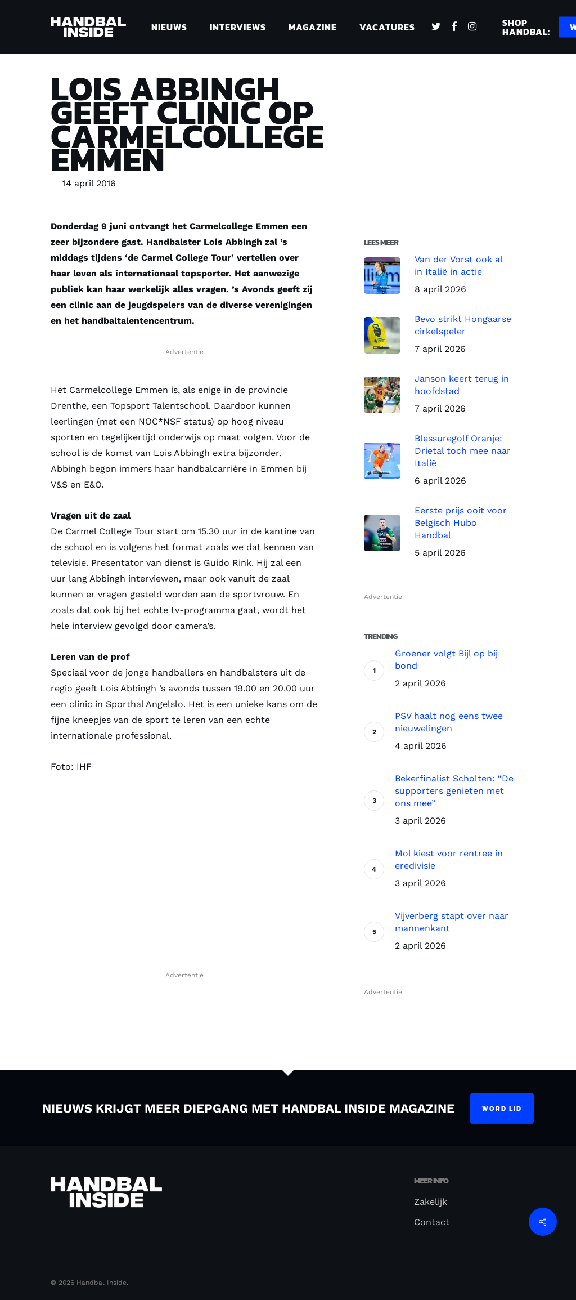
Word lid (502, 1109)
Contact (431, 1222)
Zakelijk (430, 1201)
